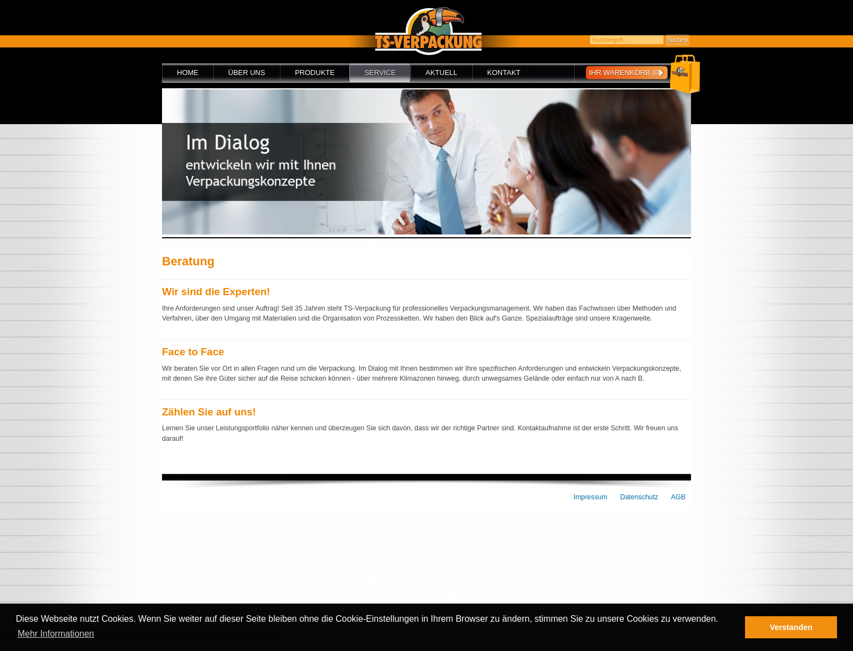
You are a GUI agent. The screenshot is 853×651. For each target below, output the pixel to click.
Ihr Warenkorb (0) (625, 72)
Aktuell (441, 72)
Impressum (590, 497)
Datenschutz (639, 497)
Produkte (314, 72)
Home (187, 72)
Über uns (246, 72)
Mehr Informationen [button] (56, 633)
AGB (678, 497)
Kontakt (503, 72)
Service (380, 72)
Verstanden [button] (791, 627)
